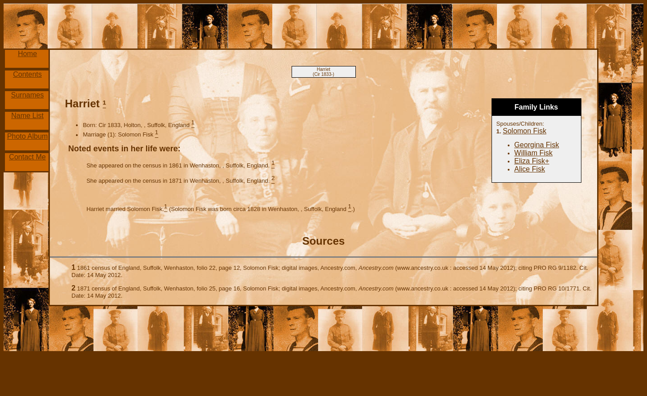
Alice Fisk (529, 169)
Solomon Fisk (524, 131)
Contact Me (27, 157)
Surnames (27, 95)
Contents (27, 74)
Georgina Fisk (536, 145)
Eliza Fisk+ (532, 161)
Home (27, 53)
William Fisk (533, 153)
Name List (27, 115)
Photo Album (27, 136)
